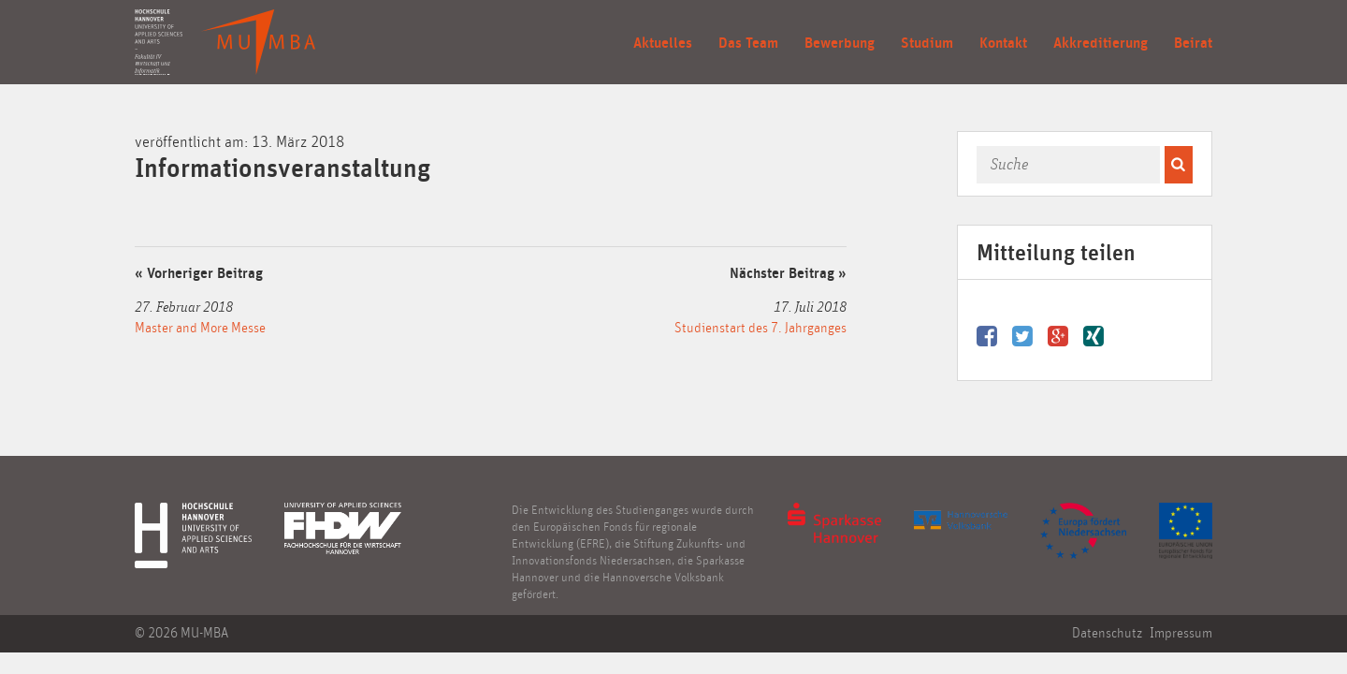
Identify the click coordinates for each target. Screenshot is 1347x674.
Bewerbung (839, 43)
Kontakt (1003, 43)
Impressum (1181, 633)
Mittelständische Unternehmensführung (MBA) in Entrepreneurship (258, 42)
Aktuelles (662, 43)
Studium (927, 43)
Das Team (748, 43)
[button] (1179, 164)
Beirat (1193, 43)
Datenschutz (1107, 633)
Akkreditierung (1100, 43)
